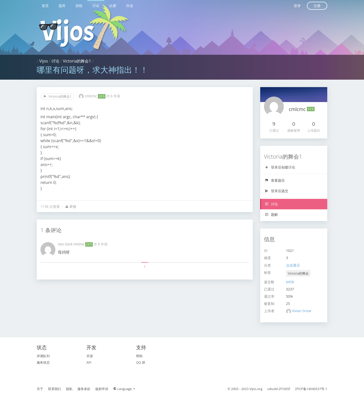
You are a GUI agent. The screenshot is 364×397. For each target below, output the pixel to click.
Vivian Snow (301, 310)
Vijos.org (256, 389)
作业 (129, 5)
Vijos (43, 61)
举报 (70, 206)
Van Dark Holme (71, 244)
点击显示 (293, 265)
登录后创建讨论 (280, 167)
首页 (45, 5)
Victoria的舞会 (298, 273)
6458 (290, 282)
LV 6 (102, 96)
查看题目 (275, 180)
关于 (40, 389)
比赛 (112, 5)
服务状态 (43, 362)
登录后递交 (276, 190)
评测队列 (43, 356)
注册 (317, 5)
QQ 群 (140, 362)
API (88, 362)
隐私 (69, 389)
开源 (89, 356)
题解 (271, 214)
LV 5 (89, 244)
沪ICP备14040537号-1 (311, 389)
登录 (297, 5)
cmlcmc (91, 96)
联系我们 (54, 389)
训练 (78, 5)
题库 (62, 5)
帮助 (139, 356)
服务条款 (83, 389)
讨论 (95, 5)
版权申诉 (101, 389)
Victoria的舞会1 (77, 61)
